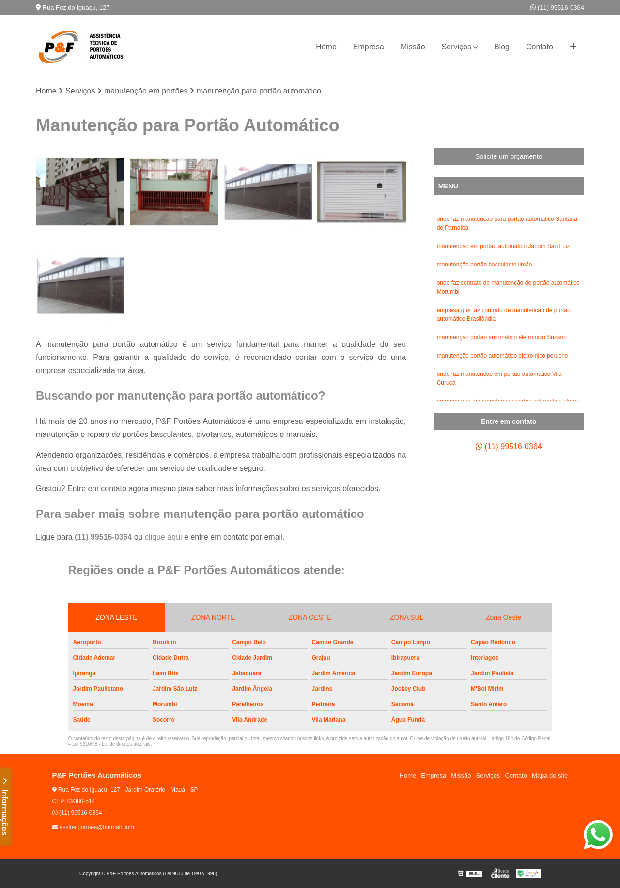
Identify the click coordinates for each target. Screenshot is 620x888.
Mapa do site (550, 775)
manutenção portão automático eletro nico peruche (502, 355)
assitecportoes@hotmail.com (93, 827)
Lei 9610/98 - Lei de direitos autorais (111, 744)
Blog (502, 47)
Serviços (456, 47)
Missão (413, 47)
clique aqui (163, 537)
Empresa (368, 47)
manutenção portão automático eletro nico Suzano (502, 337)
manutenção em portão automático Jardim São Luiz (503, 246)
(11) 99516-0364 (557, 7)
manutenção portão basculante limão (484, 264)
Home (326, 47)
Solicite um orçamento (508, 156)
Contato (539, 47)
